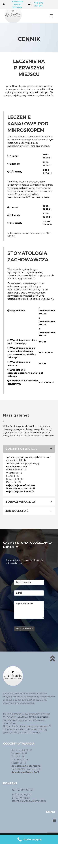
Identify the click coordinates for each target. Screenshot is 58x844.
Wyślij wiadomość (24, 628)
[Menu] (51, 16)
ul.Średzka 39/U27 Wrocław (17, 4)
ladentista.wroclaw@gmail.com (29, 800)
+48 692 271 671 (38, 4)
